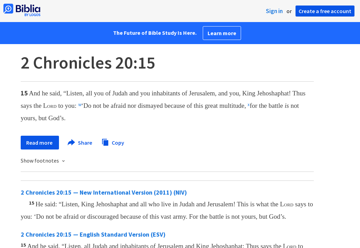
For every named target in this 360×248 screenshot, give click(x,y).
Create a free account (325, 11)
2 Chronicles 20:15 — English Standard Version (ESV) (93, 234)
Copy (112, 141)
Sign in (274, 11)
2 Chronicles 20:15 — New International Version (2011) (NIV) (104, 192)
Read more (39, 142)
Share (80, 142)
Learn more (222, 33)
